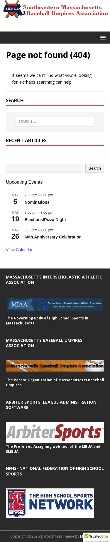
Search (95, 168)
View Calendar (19, 249)
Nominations (37, 202)
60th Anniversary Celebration (53, 237)
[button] (102, 37)
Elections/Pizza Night (45, 219)
